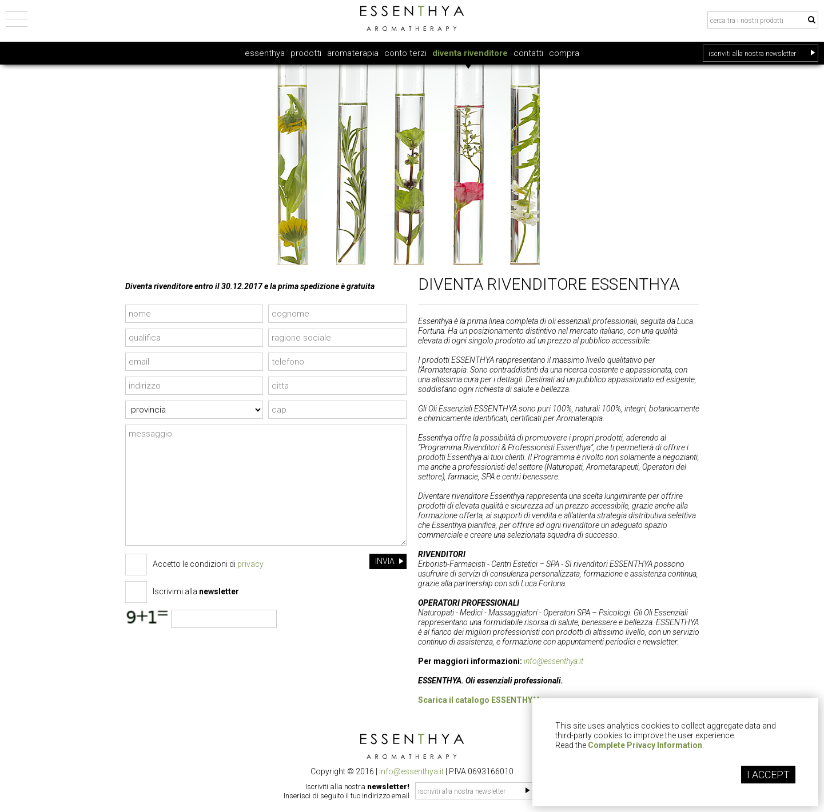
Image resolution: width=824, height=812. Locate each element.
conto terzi (405, 53)
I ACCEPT (768, 775)
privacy (250, 564)
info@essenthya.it (553, 661)
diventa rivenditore (470, 53)
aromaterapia (353, 53)
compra (564, 53)
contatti (528, 53)
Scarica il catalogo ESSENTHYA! (478, 700)
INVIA (389, 561)
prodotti (305, 53)
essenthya (265, 53)
